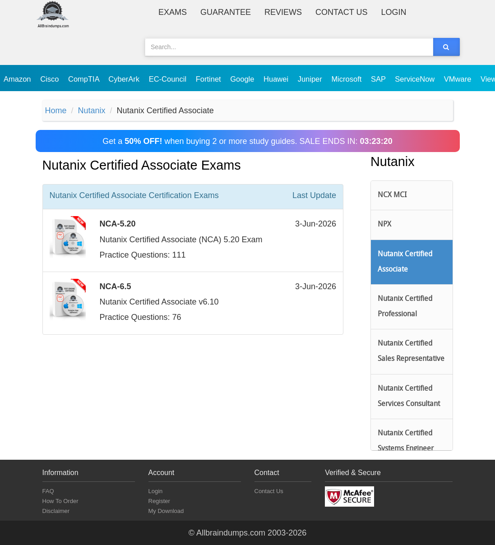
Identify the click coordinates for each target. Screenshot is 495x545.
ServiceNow (416, 79)
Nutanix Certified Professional (405, 307)
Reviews (283, 12)
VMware (458, 79)
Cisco (50, 79)
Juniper (311, 79)
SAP (379, 79)
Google (243, 79)
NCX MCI (392, 195)
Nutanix (92, 110)
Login (393, 12)
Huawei (277, 79)
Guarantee (225, 12)
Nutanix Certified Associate (405, 262)
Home (56, 110)
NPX (384, 224)
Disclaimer (56, 511)
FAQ (48, 491)
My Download (166, 511)
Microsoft (347, 79)
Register (159, 501)
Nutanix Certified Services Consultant (409, 396)
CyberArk (124, 79)
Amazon (18, 79)
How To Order (60, 501)
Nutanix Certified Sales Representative (411, 351)
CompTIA (84, 79)
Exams (172, 12)
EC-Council (169, 79)
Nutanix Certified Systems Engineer (406, 441)
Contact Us (341, 12)
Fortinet (209, 79)
